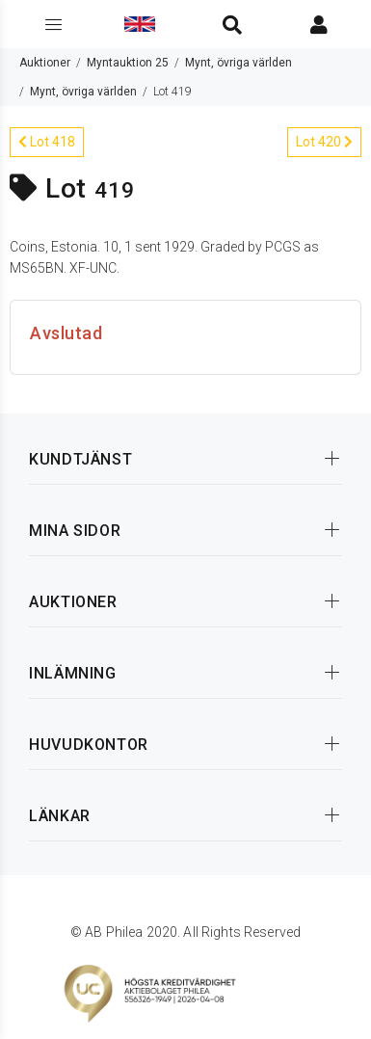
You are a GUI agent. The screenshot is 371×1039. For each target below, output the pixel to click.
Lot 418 (46, 141)
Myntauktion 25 (128, 62)
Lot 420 (324, 141)
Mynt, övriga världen (238, 62)
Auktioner (44, 62)
